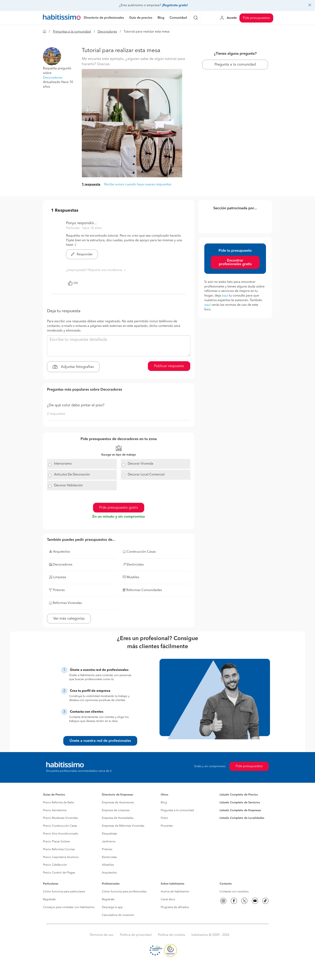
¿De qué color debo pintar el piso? (75, 405)
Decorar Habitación (68, 485)
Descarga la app (112, 907)
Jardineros (109, 841)
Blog (164, 802)
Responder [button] (82, 254)
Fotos (164, 818)
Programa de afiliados (175, 907)
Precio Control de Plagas (59, 872)
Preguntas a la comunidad (72, 31)
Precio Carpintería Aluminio (61, 857)
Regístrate (49, 899)
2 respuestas (56, 414)
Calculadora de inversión (118, 915)
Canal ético (168, 899)
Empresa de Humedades (117, 818)
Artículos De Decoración (72, 474)
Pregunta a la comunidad (235, 64)
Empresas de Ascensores (118, 802)
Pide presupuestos (256, 18)
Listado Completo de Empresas (240, 810)
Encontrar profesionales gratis (235, 262)
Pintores (107, 849)
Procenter (167, 825)
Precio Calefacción (55, 864)
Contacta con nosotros (234, 891)
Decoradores (107, 31)
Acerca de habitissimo (175, 891)
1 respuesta (91, 184)
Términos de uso (102, 935)
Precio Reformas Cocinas (59, 849)
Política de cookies (171, 935)
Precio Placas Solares (56, 841)
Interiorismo (63, 463)
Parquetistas (109, 833)
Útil (73, 283)
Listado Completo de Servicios (240, 802)
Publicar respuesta (169, 366)
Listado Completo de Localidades (242, 818)
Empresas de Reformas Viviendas (123, 825)
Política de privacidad (135, 935)
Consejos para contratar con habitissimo (69, 907)
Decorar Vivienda (140, 463)
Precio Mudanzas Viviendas (60, 818)
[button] (52, 56)
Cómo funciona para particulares (64, 891)
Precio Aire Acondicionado (60, 833)
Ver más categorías (69, 618)
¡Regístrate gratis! (175, 5)
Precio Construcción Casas (60, 825)
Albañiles (108, 864)
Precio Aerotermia (54, 810)
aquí (225, 295)
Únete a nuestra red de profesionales (100, 741)
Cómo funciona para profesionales (124, 891)
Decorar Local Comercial (146, 474)
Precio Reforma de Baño (58, 802)
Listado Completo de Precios (239, 794)
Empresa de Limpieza (115, 810)
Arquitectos (109, 872)
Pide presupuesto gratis (118, 507)
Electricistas (109, 857)
